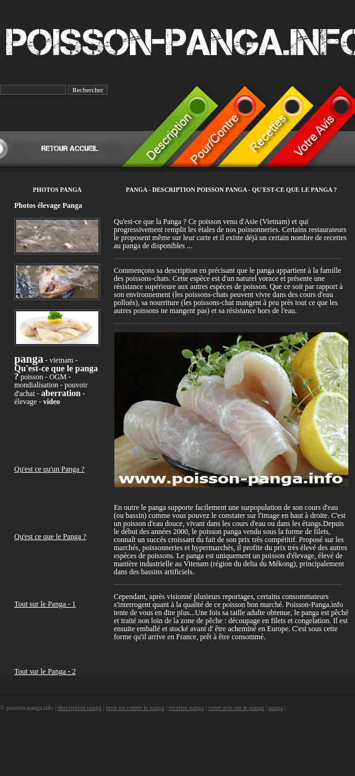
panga (275, 707)
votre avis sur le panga (236, 707)
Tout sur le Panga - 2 (44, 671)
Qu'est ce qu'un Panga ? (49, 469)
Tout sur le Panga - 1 (44, 604)
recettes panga (186, 707)
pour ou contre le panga (135, 707)
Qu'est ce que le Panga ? (50, 536)
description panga (79, 707)
